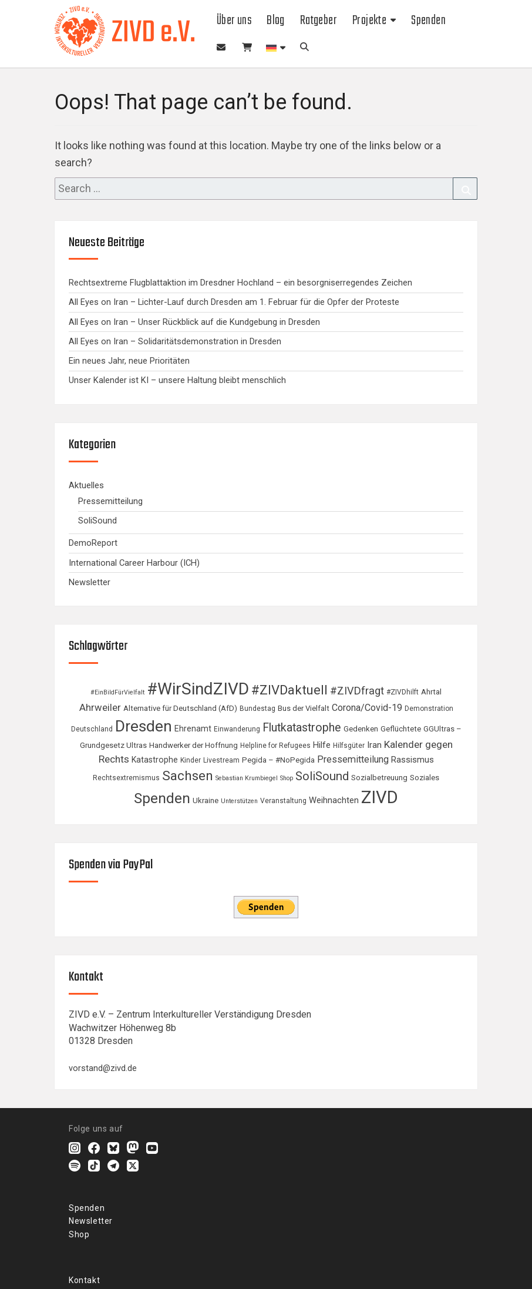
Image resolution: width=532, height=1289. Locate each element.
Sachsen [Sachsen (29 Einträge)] (187, 776)
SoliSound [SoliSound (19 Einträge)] (322, 776)
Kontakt (84, 1280)
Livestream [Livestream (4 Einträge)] (221, 760)
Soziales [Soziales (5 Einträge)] (424, 777)
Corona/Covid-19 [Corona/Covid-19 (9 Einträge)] (367, 707)
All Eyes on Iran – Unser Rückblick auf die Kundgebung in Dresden (194, 322)
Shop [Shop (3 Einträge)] (286, 778)
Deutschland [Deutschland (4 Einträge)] (92, 729)
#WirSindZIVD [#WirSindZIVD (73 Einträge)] (198, 689)
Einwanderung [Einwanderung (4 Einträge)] (237, 729)
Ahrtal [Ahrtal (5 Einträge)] (431, 691)
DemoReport (93, 543)
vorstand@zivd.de (103, 1068)
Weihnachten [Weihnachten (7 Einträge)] (334, 800)
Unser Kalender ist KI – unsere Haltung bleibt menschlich (177, 380)
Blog (276, 21)
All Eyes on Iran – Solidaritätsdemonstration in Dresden (175, 341)
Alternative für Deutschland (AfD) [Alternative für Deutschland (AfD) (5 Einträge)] (180, 708)
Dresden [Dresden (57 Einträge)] (143, 726)
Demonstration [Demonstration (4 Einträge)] (429, 708)
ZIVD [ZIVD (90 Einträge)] (379, 797)
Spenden (428, 21)
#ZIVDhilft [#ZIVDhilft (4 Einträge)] (402, 692)
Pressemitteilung (110, 501)
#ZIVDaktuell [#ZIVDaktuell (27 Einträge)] (289, 689)
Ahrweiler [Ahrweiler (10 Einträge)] (100, 707)
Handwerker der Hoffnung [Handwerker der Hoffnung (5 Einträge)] (193, 745)
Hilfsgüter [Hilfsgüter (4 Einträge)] (349, 745)
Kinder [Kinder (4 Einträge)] (190, 760)
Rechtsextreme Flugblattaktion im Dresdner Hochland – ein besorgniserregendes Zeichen (240, 282)
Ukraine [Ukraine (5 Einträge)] (205, 800)
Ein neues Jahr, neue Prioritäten (129, 360)
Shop (246, 48)
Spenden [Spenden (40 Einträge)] (162, 798)
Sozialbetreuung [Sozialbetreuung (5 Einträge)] (379, 777)
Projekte (369, 21)
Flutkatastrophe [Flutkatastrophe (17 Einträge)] (301, 727)
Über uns (234, 21)
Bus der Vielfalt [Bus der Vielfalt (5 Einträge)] (303, 708)
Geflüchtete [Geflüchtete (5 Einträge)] (401, 728)
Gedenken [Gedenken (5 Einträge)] (361, 728)
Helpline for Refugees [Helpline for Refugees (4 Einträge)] (275, 745)
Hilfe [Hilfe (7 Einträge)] (322, 745)
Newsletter (222, 48)
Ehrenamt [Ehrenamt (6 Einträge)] (192, 728)
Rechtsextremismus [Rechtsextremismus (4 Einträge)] (126, 778)
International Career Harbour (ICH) (134, 563)
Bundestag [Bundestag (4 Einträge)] (257, 708)
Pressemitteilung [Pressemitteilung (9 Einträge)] (353, 759)
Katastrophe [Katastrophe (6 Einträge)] (155, 759)
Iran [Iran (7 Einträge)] (374, 745)
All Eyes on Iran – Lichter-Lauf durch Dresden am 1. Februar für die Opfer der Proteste (234, 302)
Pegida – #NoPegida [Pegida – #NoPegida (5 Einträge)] (278, 760)
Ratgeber (318, 21)
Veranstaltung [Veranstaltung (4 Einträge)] (283, 801)
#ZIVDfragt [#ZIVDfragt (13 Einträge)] (357, 690)
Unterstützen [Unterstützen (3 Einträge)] (239, 801)
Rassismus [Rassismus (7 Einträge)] (412, 759)
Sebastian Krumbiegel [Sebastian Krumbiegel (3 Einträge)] (247, 778)
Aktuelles (86, 485)
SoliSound (97, 520)
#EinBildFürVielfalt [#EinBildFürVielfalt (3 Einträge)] (117, 692)
